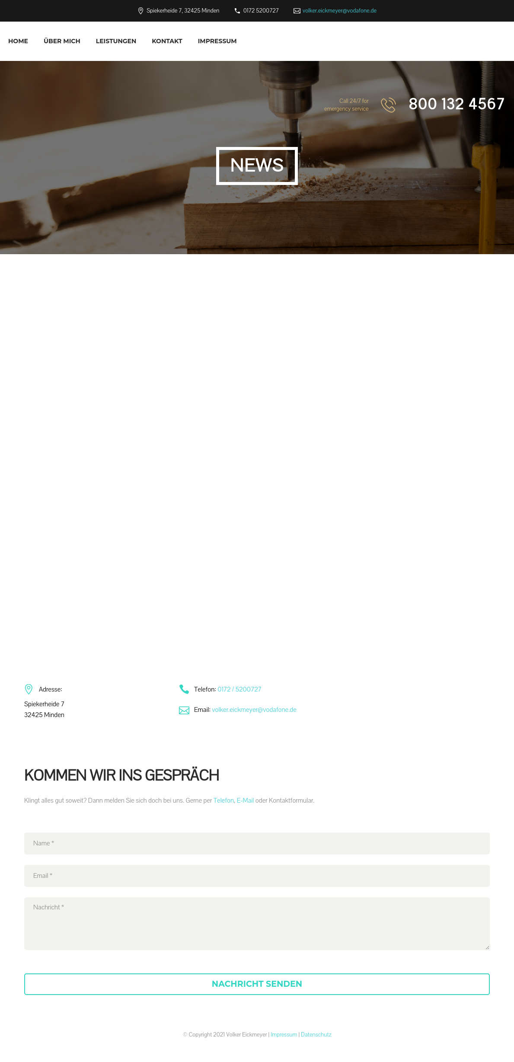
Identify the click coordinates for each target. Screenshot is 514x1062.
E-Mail (245, 800)
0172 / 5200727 (239, 689)
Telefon (224, 800)
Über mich (62, 41)
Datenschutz (316, 1035)
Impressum (217, 41)
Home (18, 41)
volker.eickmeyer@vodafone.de (340, 11)
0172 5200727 (261, 11)
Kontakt (167, 41)
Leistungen (116, 41)
